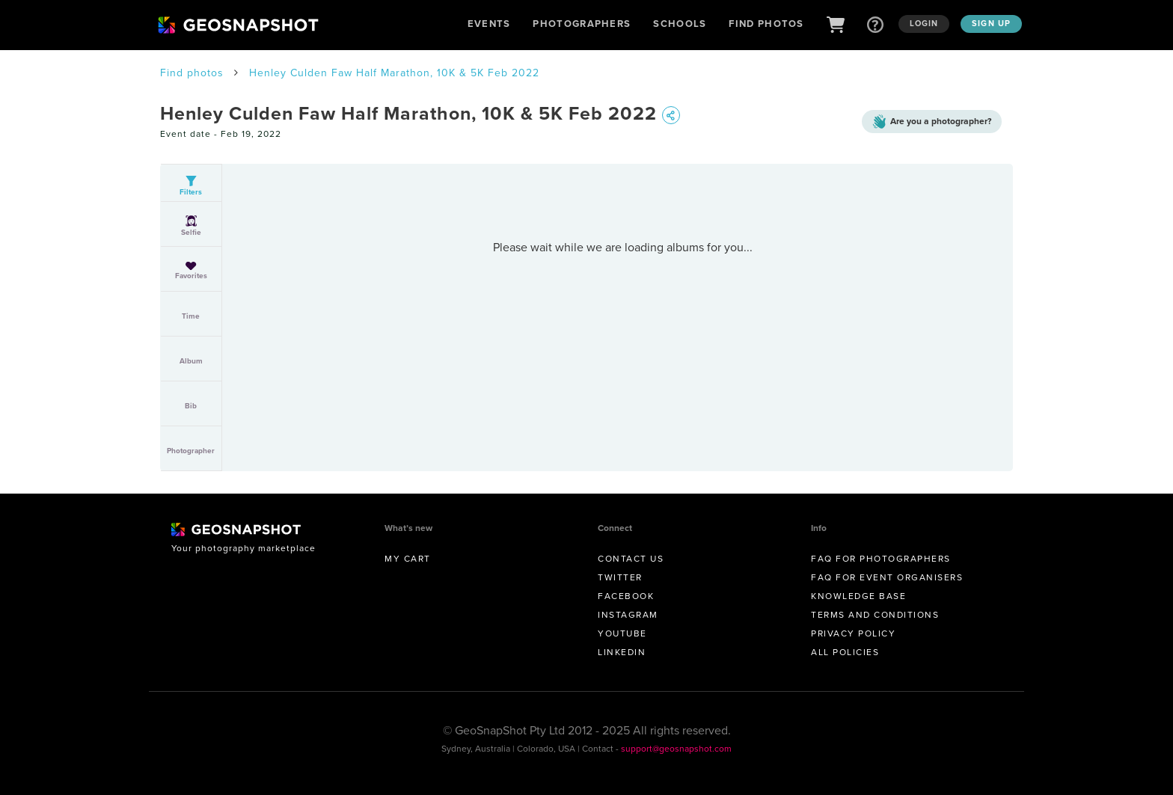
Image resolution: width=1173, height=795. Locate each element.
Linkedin (622, 652)
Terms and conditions (875, 614)
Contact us (631, 558)
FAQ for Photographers (881, 558)
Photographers (582, 23)
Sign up (991, 23)
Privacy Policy (853, 633)
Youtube (622, 633)
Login (924, 23)
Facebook (626, 596)
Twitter (620, 577)
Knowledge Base (858, 596)
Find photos (192, 73)
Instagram (628, 614)
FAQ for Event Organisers (887, 577)
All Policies (845, 652)
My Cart (408, 558)
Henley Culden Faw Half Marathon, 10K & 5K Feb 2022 (394, 73)
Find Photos (766, 23)
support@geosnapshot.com (676, 748)
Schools (679, 23)
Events (489, 23)
